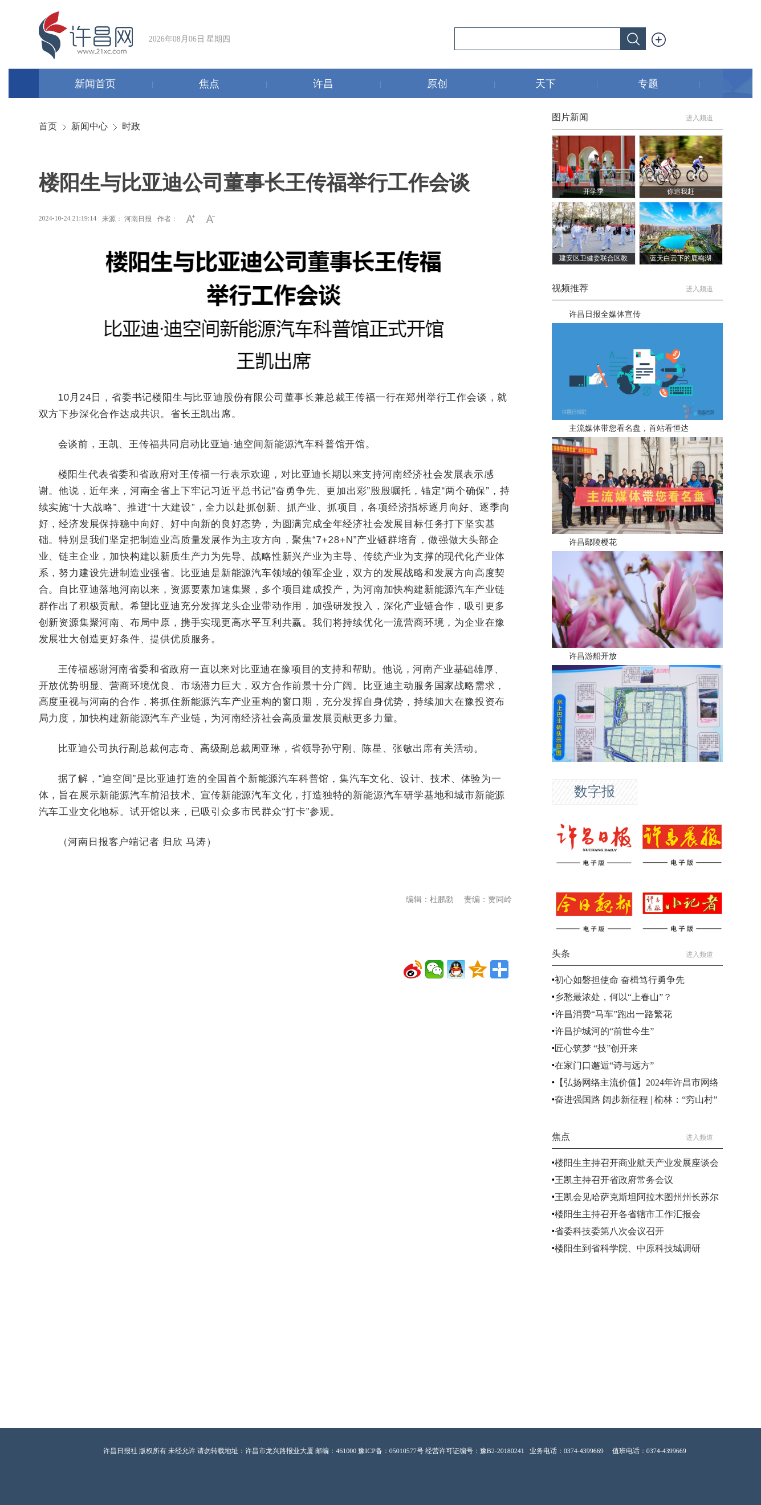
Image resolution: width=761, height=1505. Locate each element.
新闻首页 (114, 84)
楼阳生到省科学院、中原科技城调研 (628, 1248)
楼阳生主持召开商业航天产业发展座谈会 (637, 1163)
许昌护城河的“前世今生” (604, 1031)
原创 (461, 84)
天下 (566, 84)
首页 (48, 126)
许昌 (347, 84)
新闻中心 (89, 126)
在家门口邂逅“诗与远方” (604, 1065)
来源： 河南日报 (127, 219)
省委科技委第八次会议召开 (609, 1231)
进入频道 (704, 118)
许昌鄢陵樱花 (593, 542)
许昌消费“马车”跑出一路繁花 (613, 1014)
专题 (669, 84)
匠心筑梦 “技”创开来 (596, 1048)
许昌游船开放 (593, 656)
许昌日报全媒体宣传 (605, 314)
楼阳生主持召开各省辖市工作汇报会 (628, 1214)
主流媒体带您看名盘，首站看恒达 (629, 428)
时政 (131, 126)
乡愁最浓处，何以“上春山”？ (613, 997)
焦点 (233, 84)
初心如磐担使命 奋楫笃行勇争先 (620, 980)
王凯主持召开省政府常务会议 (614, 1180)
